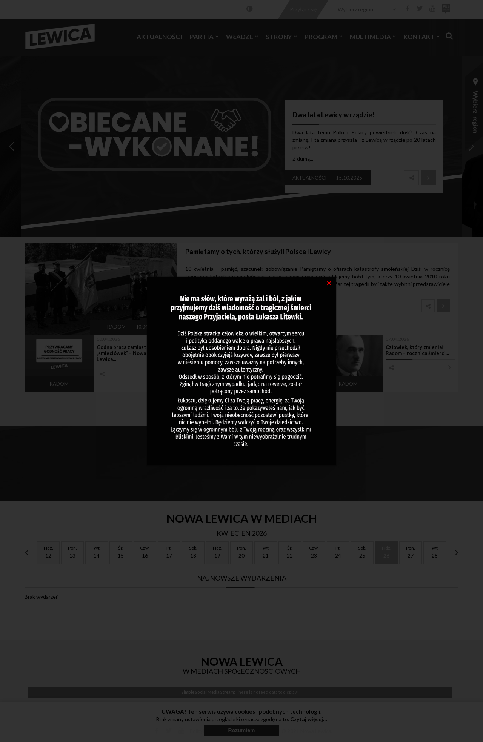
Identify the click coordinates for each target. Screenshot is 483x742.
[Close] (329, 282)
